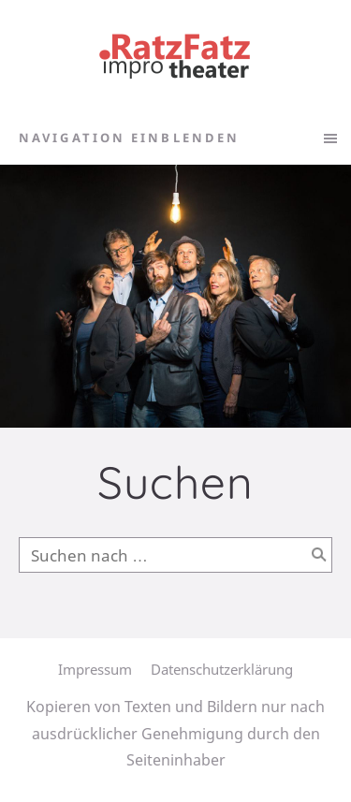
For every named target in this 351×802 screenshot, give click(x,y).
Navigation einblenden (129, 137)
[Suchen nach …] (175, 555)
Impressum (95, 669)
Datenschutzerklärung (222, 669)
